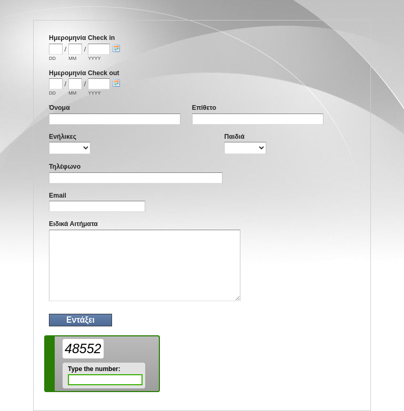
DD (52, 58)
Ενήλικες (62, 136)
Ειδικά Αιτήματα (73, 224)
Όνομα (59, 107)
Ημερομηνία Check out (84, 73)
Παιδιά (234, 136)
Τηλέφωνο (64, 166)
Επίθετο (204, 107)
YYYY (94, 58)
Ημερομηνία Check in (82, 38)
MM (72, 58)
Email (57, 195)
